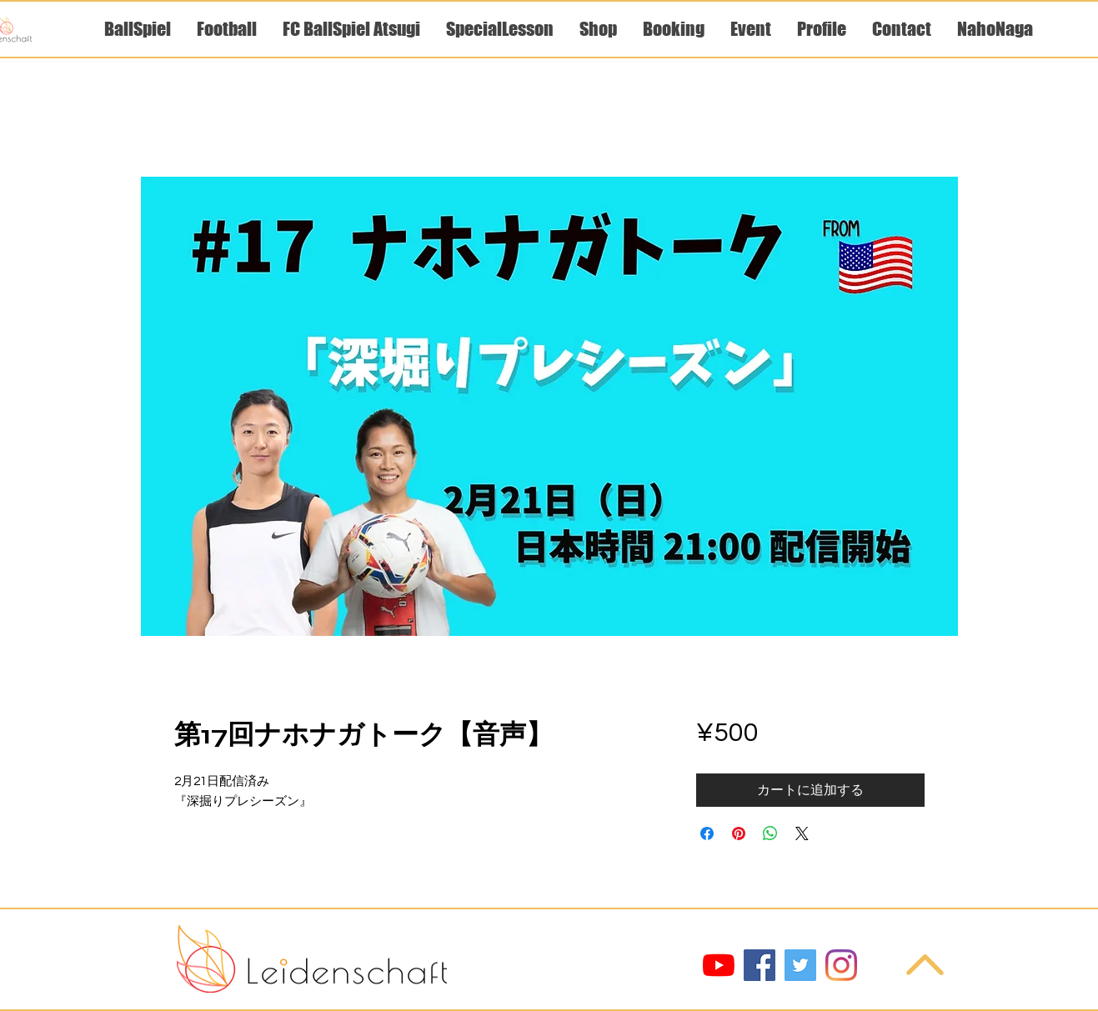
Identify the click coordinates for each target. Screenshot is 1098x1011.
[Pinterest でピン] (739, 833)
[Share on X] (802, 833)
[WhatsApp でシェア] (770, 833)
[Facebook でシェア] (707, 833)
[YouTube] (719, 965)
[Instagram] (841, 965)
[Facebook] (759, 965)
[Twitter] (800, 965)
